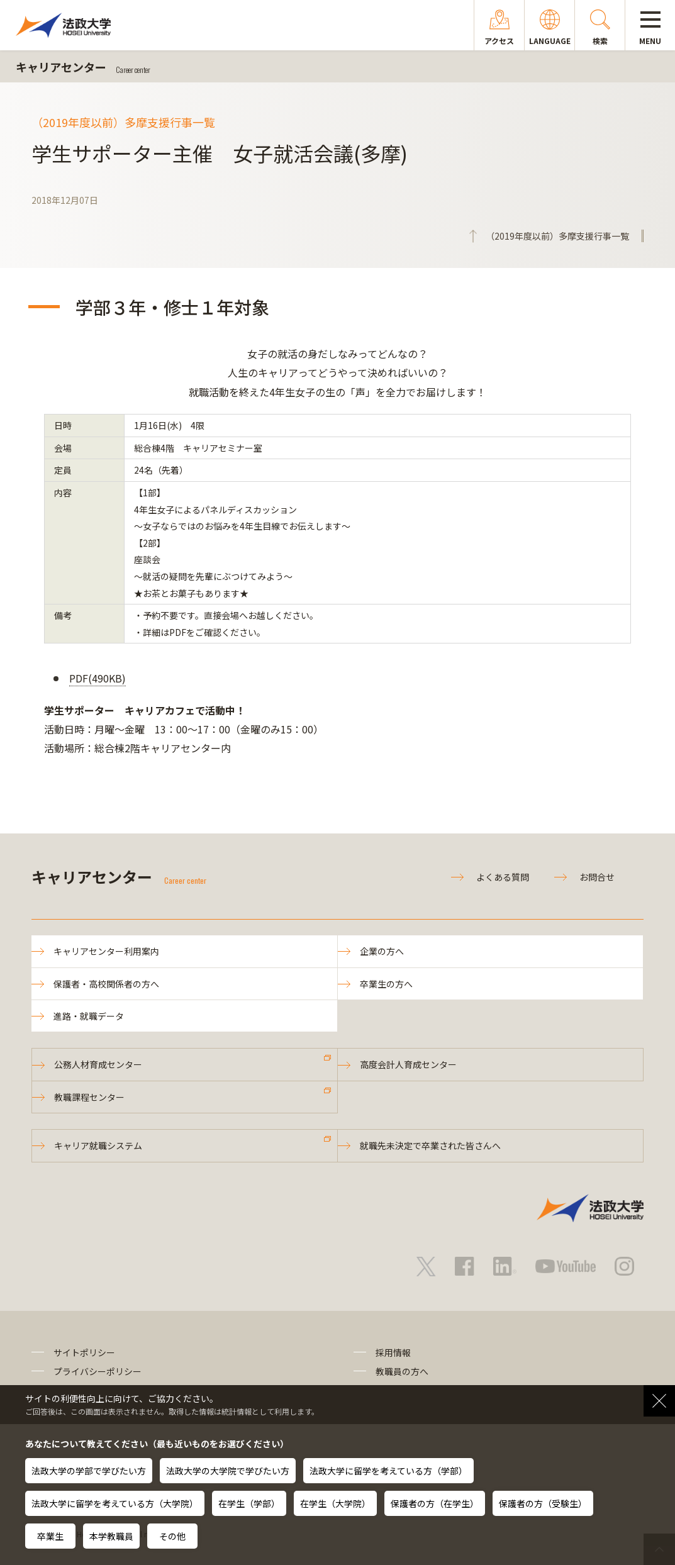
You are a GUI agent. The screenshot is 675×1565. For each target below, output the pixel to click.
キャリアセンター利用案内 (106, 951)
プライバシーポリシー (97, 1371)
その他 (172, 1536)
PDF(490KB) (97, 678)
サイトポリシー (84, 1352)
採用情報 (393, 1352)
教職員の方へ (402, 1371)
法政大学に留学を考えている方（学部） (388, 1470)
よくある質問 (502, 877)
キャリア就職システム (98, 1145)
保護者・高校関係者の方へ (106, 983)
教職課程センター (89, 1097)
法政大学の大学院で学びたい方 (227, 1470)
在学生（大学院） (335, 1503)
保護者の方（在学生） (435, 1503)
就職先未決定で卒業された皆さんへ (430, 1145)
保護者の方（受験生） (543, 1503)
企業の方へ (382, 951)
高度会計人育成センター (408, 1064)
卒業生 (50, 1536)
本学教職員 (111, 1536)
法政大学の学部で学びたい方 (88, 1470)
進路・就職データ (88, 1016)
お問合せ (597, 877)
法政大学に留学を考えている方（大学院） (114, 1503)
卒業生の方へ (386, 983)
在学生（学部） (249, 1503)
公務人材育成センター (98, 1064)
